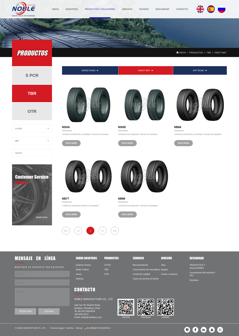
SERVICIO (127, 9)
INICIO (55, 9)
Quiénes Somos (83, 265)
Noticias (79, 278)
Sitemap (79, 328)
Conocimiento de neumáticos (146, 269)
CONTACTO (182, 9)
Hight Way (220, 52)
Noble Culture (82, 269)
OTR (31, 111)
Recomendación (140, 265)
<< (78, 231)
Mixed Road (88, 70)
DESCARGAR (162, 9)
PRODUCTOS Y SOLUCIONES (100, 9)
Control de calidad (141, 274)
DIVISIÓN (144, 9)
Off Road (198, 70)
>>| (114, 231)
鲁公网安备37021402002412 (97, 328)
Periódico (194, 280)
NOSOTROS (72, 9)
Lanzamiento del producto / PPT (202, 274)
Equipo (164, 269)
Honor (79, 274)
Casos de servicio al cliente (146, 278)
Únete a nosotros (169, 274)
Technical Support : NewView (62, 328)
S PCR (32, 75)
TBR (209, 52)
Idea (163, 265)
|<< (66, 231)
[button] (32, 128)
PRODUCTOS (196, 52)
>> (102, 231)
